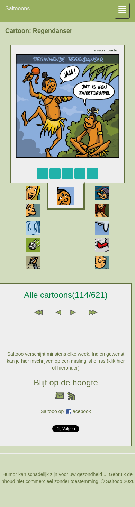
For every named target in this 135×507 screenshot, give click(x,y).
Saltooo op (53, 411)
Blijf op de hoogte (66, 382)
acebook (82, 411)
